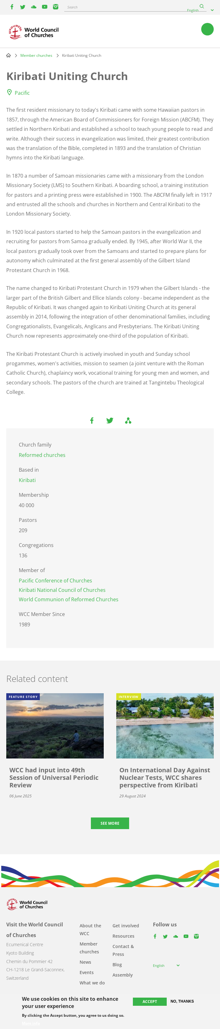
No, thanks (182, 1001)
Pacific (22, 92)
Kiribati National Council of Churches (62, 590)
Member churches (36, 55)
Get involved (126, 926)
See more (110, 823)
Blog (117, 964)
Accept (150, 1001)
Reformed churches (42, 455)
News (85, 962)
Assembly (123, 975)
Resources (123, 936)
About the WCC (90, 929)
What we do (92, 983)
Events (87, 972)
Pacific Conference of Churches (55, 580)
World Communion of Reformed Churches (68, 599)
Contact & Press (123, 950)
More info (31, 1023)
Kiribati (27, 480)
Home (8, 55)
